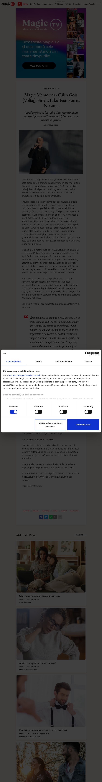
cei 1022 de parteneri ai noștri (24, 375)
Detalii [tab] (38, 361)
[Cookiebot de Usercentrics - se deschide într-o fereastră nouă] (87, 354)
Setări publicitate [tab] (63, 361)
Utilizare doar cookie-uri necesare (50, 424)
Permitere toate (83, 425)
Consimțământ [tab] (13, 361)
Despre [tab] (88, 361)
